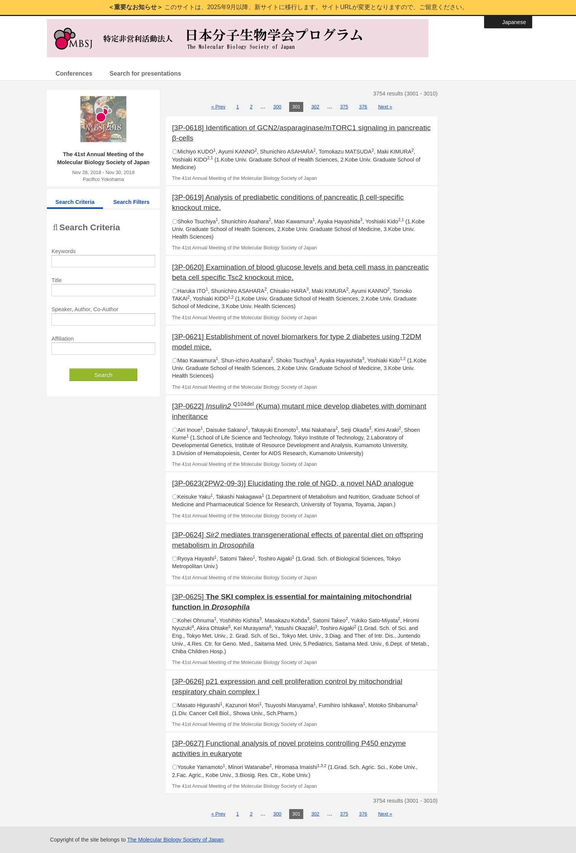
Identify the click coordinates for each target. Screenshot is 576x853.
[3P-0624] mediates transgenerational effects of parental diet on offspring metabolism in (297, 540)
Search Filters (131, 202)
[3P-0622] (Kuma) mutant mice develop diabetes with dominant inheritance (299, 410)
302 (315, 107)
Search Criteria (74, 202)
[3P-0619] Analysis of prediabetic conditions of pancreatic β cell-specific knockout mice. (288, 203)
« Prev (218, 107)
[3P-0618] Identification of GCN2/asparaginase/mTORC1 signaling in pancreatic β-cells (301, 133)
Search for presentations (147, 73)
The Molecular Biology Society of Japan (175, 840)
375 (344, 107)
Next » (385, 107)
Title (56, 280)
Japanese (514, 22)
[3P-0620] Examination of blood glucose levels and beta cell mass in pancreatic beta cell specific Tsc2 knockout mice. (300, 272)
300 (277, 107)
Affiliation (62, 339)
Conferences (74, 73)
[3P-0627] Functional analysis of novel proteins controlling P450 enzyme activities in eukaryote (289, 748)
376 (363, 107)
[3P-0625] (292, 602)
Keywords (63, 251)
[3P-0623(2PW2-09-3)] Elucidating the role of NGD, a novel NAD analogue (293, 483)
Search (103, 375)
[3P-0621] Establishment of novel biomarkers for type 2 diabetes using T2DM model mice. (296, 342)
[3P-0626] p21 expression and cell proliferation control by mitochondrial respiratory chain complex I (287, 686)
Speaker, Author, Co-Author (84, 310)
